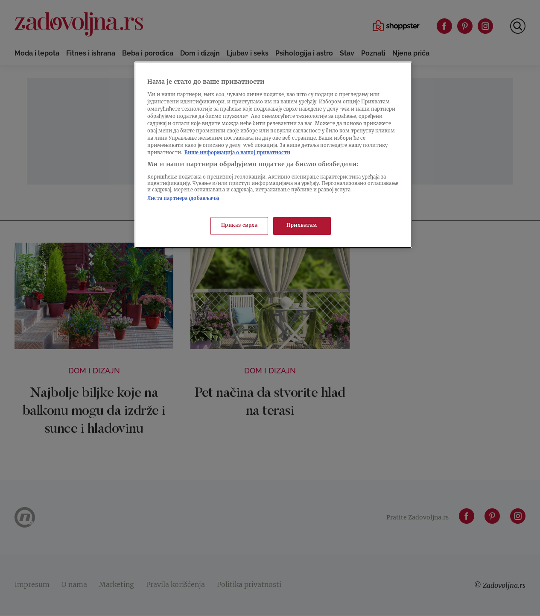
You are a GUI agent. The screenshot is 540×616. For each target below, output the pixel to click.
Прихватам (301, 225)
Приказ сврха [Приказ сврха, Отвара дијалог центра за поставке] (239, 225)
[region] (273, 155)
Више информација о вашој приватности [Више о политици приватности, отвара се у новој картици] (237, 153)
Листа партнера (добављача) (183, 199)
